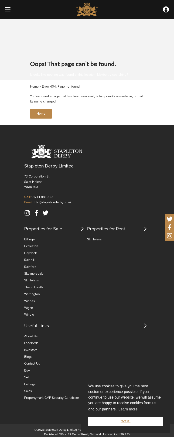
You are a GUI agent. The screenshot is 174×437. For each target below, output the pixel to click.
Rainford (30, 266)
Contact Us (32, 363)
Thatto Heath (33, 287)
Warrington (32, 294)
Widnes (29, 301)
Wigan (28, 307)
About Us (31, 336)
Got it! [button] (125, 421)
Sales (28, 391)
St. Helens (31, 280)
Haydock (30, 253)
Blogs (28, 356)
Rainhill (29, 259)
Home (34, 86)
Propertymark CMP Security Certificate (51, 397)
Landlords (31, 343)
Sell (26, 377)
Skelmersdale (34, 273)
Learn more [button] (127, 409)
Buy (27, 370)
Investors (31, 350)
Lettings (30, 384)
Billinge (29, 239)
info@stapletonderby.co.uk (53, 202)
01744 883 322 (42, 197)
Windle (29, 314)
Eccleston (31, 246)
